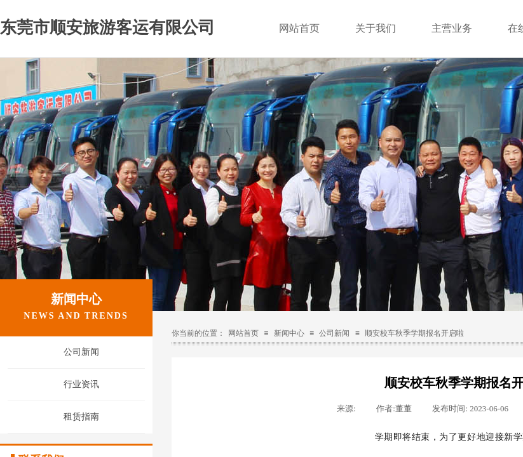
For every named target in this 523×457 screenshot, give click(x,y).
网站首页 (299, 28)
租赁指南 (81, 416)
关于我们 (375, 28)
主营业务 (451, 28)
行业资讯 (81, 384)
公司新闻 (81, 352)
